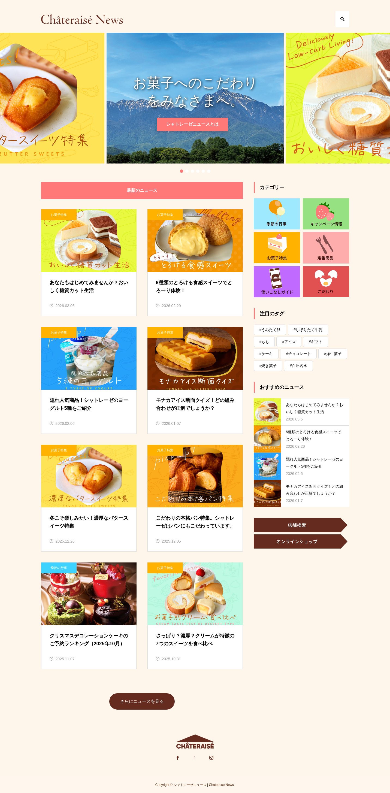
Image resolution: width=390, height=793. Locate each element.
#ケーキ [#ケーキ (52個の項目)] (266, 354)
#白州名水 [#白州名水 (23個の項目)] (298, 366)
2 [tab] (187, 171)
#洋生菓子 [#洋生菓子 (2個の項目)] (332, 354)
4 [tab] (197, 171)
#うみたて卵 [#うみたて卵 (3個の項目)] (270, 330)
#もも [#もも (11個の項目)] (264, 342)
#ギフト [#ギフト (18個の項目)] (315, 342)
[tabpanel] (195, 98)
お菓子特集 (59, 215)
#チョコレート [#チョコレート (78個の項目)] (298, 354)
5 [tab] (203, 171)
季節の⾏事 (59, 568)
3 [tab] (192, 171)
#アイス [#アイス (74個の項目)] (289, 342)
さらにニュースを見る (142, 701)
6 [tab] (208, 171)
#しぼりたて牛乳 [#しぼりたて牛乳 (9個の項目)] (308, 330)
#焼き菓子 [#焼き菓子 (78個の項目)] (268, 366)
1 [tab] (181, 171)
